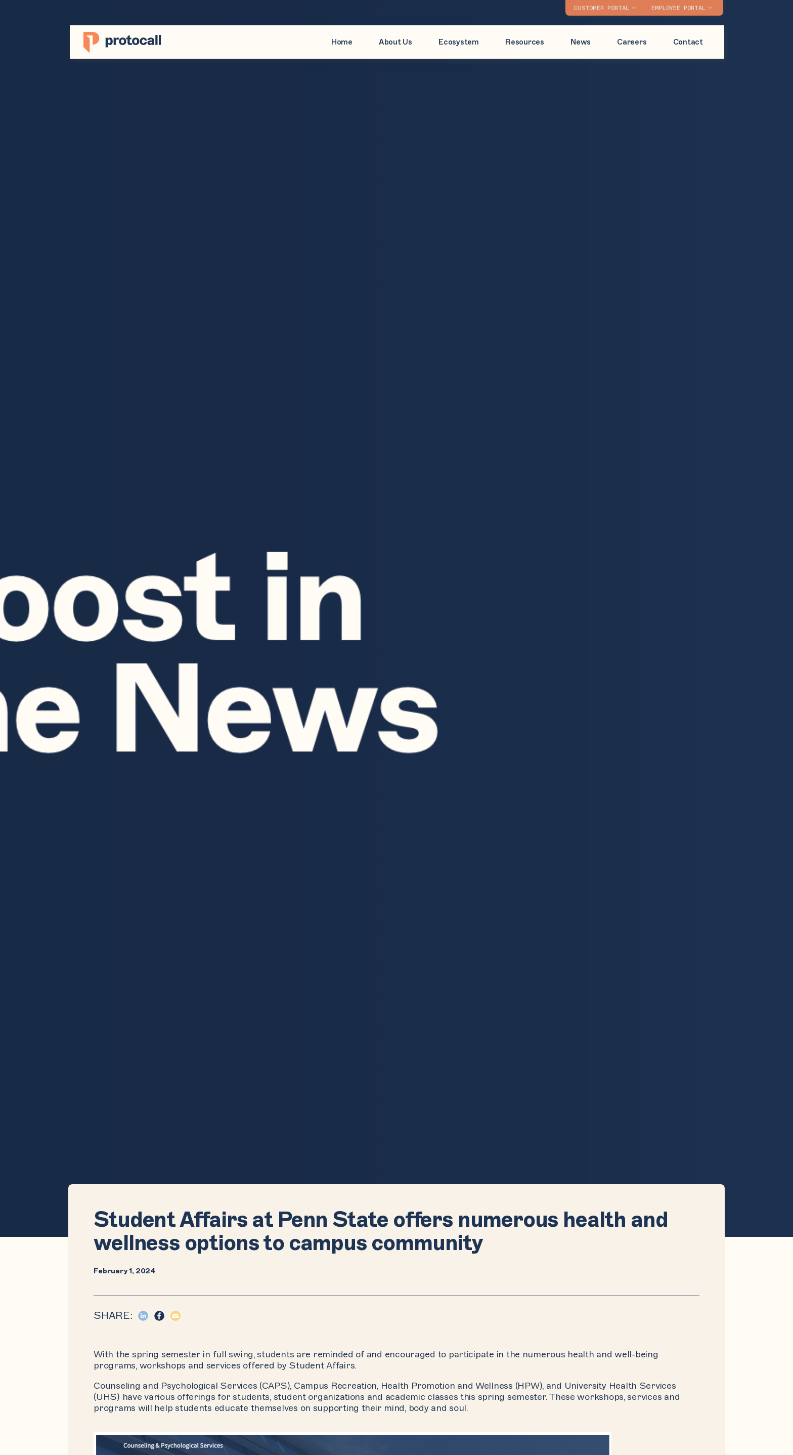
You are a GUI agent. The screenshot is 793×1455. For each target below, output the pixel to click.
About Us (395, 42)
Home (342, 42)
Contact (688, 42)
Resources (524, 42)
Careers (631, 42)
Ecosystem (458, 42)
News (580, 42)
